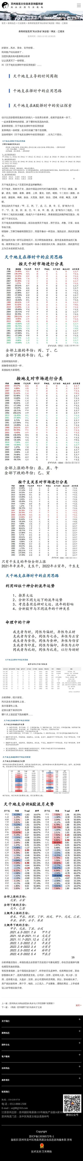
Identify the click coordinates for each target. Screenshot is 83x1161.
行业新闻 (21, 23)
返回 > (78, 1005)
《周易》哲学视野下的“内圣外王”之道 (25, 1007)
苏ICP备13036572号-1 (41, 1136)
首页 (4, 23)
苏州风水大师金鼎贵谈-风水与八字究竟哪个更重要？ (32, 1003)
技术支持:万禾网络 (41, 1151)
